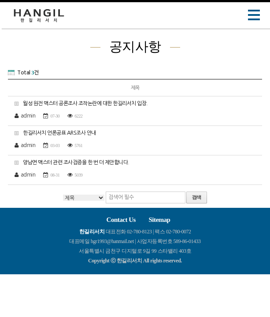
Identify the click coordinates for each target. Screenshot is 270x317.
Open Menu (254, 15)
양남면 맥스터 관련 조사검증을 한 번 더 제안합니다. (68, 162)
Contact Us (121, 219)
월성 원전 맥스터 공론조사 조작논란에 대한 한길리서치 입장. (78, 103)
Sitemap (159, 219)
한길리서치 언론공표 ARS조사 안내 (52, 133)
